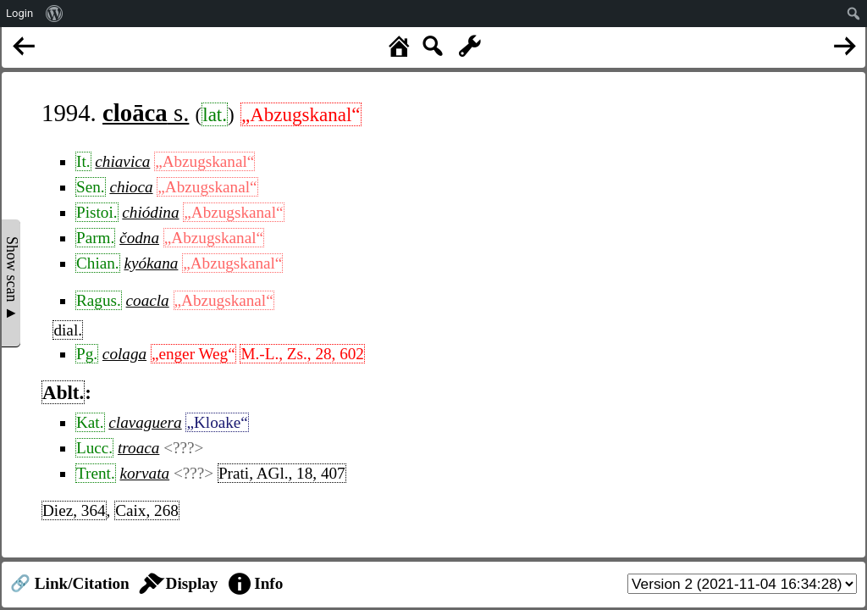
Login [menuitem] (19, 13)
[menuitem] (54, 13)
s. (145, 112)
